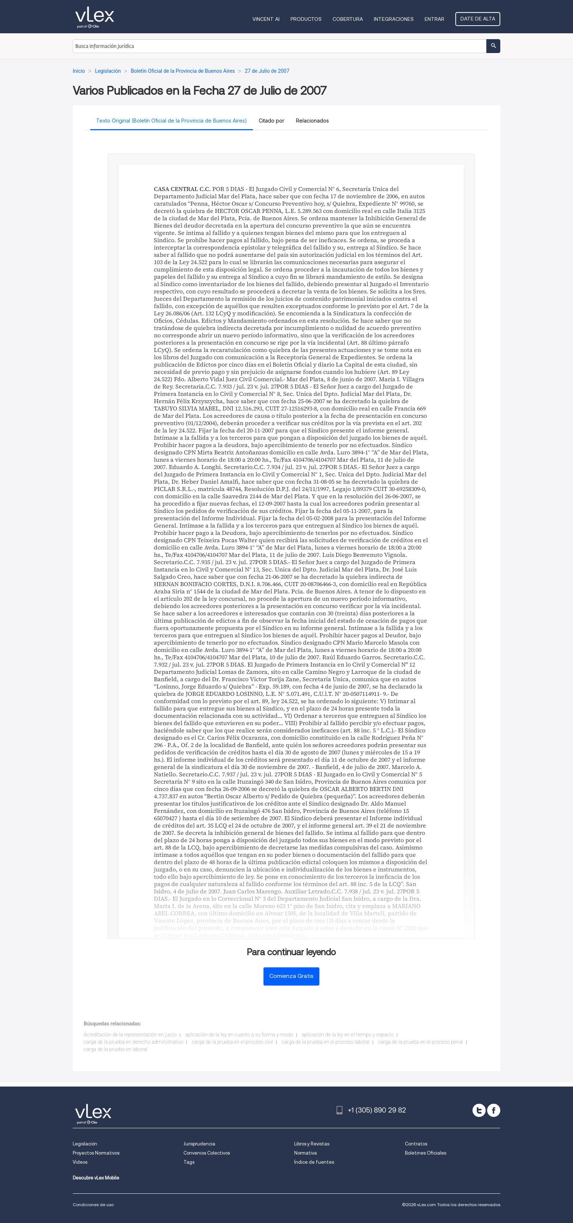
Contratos (416, 1144)
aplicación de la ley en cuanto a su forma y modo (239, 1035)
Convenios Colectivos (206, 1153)
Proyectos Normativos (96, 1153)
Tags (188, 1162)
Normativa (305, 1153)
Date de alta (477, 19)
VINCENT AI (266, 19)
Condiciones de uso (93, 1204)
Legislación (85, 1144)
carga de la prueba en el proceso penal (420, 1042)
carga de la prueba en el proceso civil (232, 1042)
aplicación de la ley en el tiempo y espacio (348, 1035)
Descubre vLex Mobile (96, 1178)
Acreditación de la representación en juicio (130, 1035)
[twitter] (479, 1110)
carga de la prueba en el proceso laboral (325, 1042)
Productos (306, 19)
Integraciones (394, 19)
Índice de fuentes (314, 1162)
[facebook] (493, 1110)
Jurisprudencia (199, 1144)
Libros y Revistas (311, 1144)
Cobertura (348, 19)
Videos (80, 1162)
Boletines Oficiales (425, 1153)
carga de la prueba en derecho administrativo (133, 1042)
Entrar (434, 19)
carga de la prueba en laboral (115, 1049)
